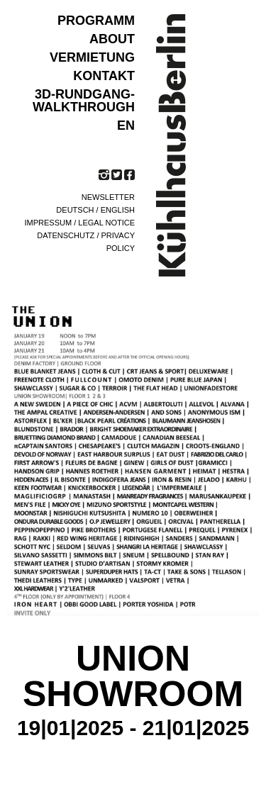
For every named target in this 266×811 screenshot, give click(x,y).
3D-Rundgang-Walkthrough (84, 100)
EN (126, 125)
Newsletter (108, 197)
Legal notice (106, 222)
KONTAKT (104, 75)
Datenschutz (65, 235)
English (118, 210)
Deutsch (75, 210)
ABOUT (112, 39)
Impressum (48, 222)
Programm (96, 20)
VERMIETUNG (92, 57)
